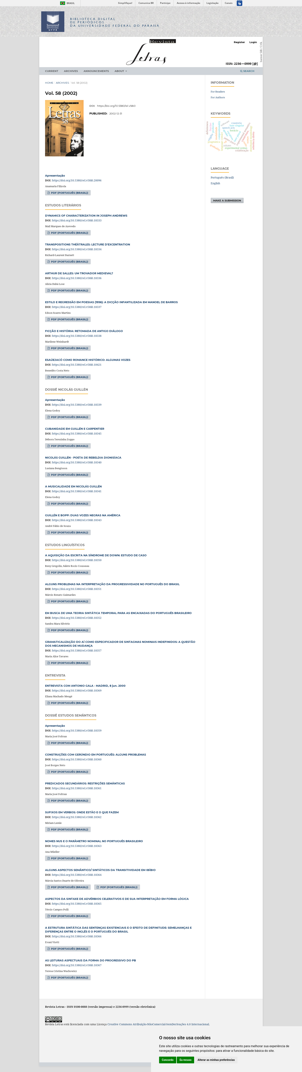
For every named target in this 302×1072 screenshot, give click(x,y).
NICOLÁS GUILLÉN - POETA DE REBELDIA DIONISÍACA (83, 457)
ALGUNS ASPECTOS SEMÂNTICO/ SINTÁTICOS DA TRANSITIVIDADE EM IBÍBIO (100, 870)
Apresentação (55, 175)
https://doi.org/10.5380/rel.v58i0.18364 (77, 875)
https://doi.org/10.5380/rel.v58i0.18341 (77, 491)
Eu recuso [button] (185, 1059)
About (120, 71)
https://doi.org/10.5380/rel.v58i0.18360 (77, 759)
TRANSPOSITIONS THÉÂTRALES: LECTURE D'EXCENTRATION (87, 244)
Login (253, 42)
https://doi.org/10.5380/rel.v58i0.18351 (77, 589)
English (215, 183)
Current (51, 71)
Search (247, 71)
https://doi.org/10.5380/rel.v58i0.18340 (77, 462)
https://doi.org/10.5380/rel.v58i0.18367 (77, 965)
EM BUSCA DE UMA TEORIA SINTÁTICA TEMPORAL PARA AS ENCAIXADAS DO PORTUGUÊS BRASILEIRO (118, 613)
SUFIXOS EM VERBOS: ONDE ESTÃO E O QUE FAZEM (82, 812)
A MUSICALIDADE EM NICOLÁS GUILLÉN (73, 486)
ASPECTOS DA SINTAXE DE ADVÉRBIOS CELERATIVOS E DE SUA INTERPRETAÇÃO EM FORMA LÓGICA (117, 899)
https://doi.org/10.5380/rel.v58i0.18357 (77, 650)
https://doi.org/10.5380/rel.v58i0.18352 (77, 618)
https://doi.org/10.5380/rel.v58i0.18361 (77, 788)
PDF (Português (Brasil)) (69, 192)
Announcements (96, 71)
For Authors (218, 97)
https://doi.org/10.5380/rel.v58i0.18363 (77, 846)
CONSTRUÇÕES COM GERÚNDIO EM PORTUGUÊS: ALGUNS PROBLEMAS (95, 754)
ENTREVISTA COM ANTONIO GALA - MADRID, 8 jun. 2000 (85, 685)
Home (49, 82)
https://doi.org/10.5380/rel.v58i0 (116, 105)
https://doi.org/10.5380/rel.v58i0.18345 (77, 433)
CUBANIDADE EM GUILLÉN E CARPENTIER (74, 428)
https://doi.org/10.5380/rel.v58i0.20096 (77, 180)
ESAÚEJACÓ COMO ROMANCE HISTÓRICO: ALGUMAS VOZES (87, 360)
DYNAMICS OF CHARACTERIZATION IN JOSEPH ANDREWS (86, 215)
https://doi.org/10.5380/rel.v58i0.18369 (77, 690)
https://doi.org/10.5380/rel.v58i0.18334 (77, 249)
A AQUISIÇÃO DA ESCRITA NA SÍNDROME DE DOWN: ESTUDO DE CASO (96, 555)
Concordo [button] (168, 1059)
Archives (71, 71)
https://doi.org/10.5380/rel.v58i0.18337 (77, 307)
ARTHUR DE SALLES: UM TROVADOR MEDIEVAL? (79, 273)
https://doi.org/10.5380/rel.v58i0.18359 (77, 730)
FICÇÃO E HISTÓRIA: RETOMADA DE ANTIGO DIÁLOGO (84, 331)
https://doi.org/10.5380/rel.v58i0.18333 (77, 220)
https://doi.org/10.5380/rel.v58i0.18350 (77, 560)
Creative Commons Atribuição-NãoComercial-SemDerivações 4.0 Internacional (158, 1024)
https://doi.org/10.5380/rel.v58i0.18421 (77, 364)
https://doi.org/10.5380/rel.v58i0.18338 (77, 336)
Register (239, 42)
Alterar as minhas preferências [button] (216, 1059)
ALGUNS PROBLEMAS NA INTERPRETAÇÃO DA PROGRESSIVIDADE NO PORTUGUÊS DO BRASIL (112, 584)
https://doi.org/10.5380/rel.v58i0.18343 (77, 520)
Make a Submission (227, 200)
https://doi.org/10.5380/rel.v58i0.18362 (77, 817)
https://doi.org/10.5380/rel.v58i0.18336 (77, 278)
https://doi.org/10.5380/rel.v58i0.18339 (77, 404)
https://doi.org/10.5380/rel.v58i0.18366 (77, 936)
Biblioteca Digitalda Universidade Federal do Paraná (115, 22)
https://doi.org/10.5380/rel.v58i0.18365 (77, 903)
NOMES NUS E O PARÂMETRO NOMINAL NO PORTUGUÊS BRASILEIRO (94, 841)
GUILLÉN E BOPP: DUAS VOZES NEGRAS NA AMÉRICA (82, 515)
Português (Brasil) (222, 177)
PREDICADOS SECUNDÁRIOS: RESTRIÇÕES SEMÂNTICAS (85, 783)
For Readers (218, 91)
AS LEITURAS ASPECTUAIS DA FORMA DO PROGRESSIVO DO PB (90, 960)
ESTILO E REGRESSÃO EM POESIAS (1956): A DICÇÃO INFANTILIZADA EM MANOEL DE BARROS (111, 302)
